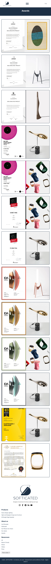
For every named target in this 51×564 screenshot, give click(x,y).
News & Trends (5, 542)
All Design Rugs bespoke (7, 517)
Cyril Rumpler (4, 524)
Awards (3, 533)
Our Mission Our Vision (7, 528)
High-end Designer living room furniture (11, 515)
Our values (4, 531)
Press (2, 549)
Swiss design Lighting (6, 512)
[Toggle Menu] (27, 4)
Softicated (4, 526)
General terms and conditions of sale (34, 559)
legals (46, 559)
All (2, 540)
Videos (3, 547)
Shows (3, 544)
